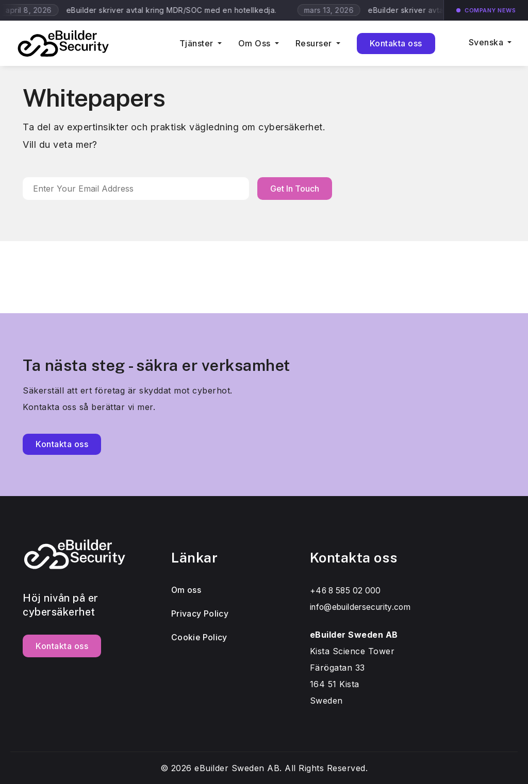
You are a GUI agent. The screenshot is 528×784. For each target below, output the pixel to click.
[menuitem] (482, 48)
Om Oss (254, 43)
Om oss (186, 590)
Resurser (313, 43)
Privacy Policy (200, 614)
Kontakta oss (396, 43)
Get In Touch (294, 188)
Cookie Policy (200, 638)
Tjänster (196, 43)
